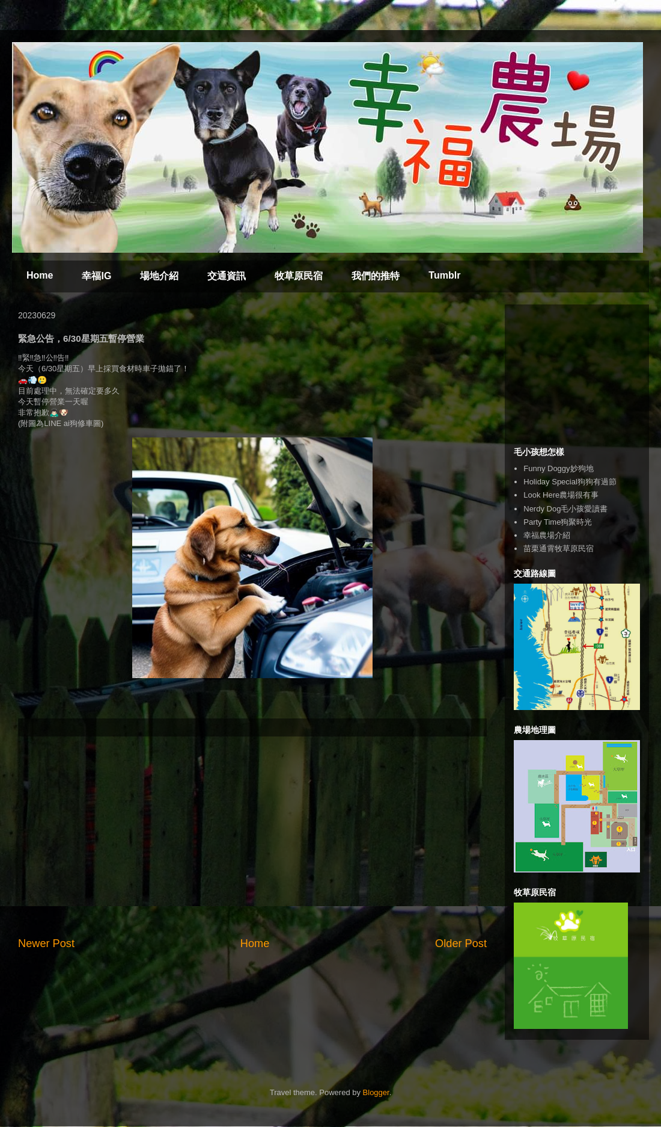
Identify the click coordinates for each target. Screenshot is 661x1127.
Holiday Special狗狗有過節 (570, 481)
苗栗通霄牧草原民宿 (558, 548)
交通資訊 (226, 276)
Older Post (461, 943)
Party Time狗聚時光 (557, 521)
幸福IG (96, 276)
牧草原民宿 (299, 276)
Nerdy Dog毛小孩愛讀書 (565, 508)
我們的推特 (376, 276)
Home (39, 275)
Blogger (376, 1092)
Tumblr (444, 275)
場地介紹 (159, 276)
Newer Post (46, 943)
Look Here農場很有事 (561, 494)
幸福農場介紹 (546, 535)
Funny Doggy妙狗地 (558, 468)
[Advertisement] (252, 836)
